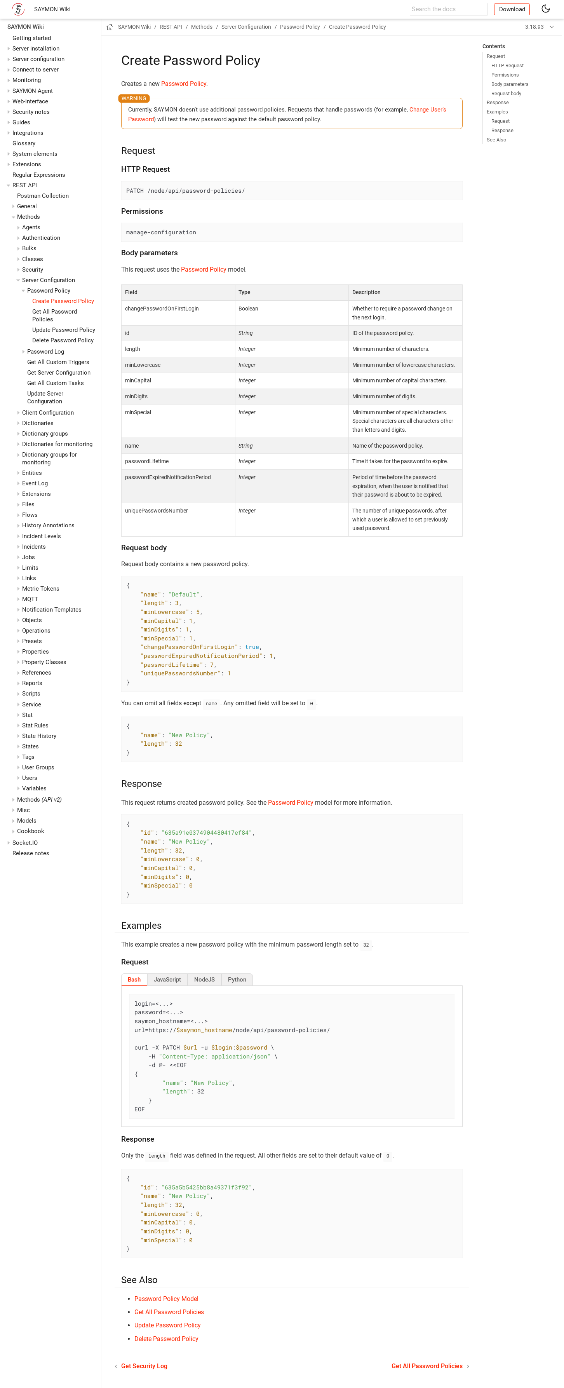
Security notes (31, 111)
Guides (21, 122)
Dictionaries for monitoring (57, 444)
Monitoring (26, 80)
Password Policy (183, 83)
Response (498, 102)
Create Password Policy (63, 301)
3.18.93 (534, 27)
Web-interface (30, 101)
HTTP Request (507, 65)
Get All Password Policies (169, 1309)
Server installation (35, 48)
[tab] (134, 978)
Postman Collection (43, 195)
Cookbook (30, 831)
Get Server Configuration (59, 372)
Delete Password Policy (63, 340)
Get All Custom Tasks (55, 383)
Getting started (31, 38)
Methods (39, 799)
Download (512, 9)
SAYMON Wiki (52, 9)
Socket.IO (25, 842)
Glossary (23, 143)
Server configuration (38, 59)
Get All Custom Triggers (58, 362)
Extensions (26, 164)
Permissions (505, 75)
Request (496, 56)
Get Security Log (144, 1363)
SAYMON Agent (32, 90)
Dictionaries (38, 423)
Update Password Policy (63, 329)
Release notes (30, 853)
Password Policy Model (166, 1296)
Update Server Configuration (45, 397)
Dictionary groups (45, 433)
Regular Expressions (38, 174)
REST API (24, 185)
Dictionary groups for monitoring (49, 458)
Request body (506, 93)
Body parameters (510, 84)
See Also (496, 140)
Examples (497, 112)
